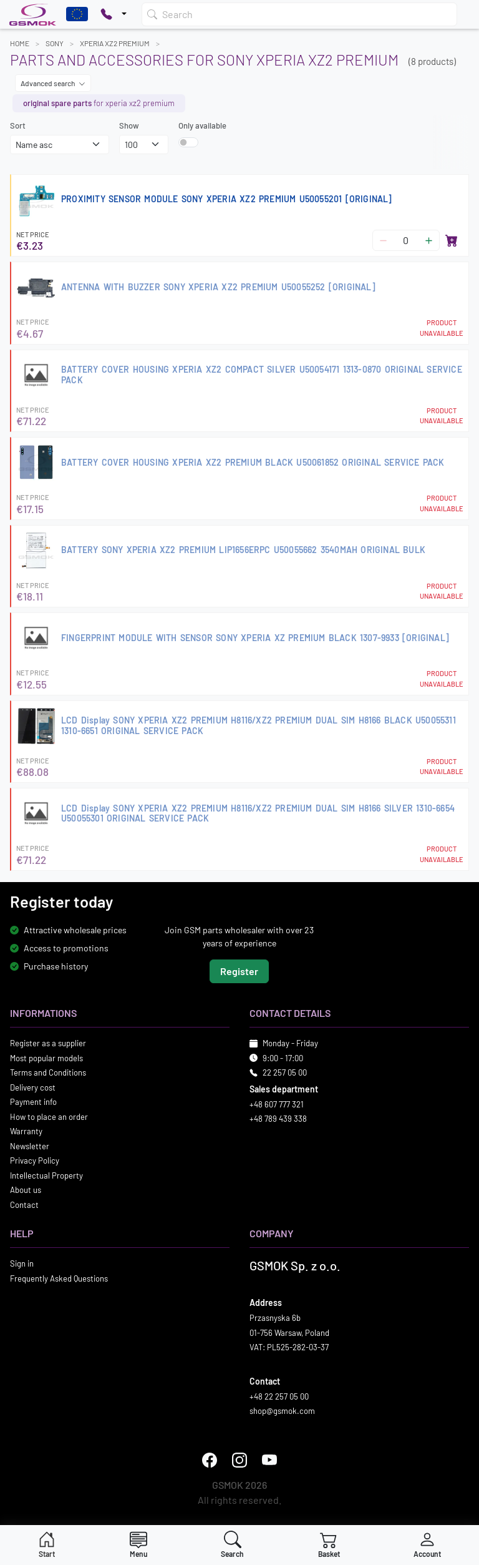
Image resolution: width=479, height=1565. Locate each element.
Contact (24, 1205)
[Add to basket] (451, 240)
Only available (202, 125)
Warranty (26, 1131)
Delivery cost (33, 1087)
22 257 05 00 (285, 1072)
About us (25, 1190)
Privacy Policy (34, 1160)
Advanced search (53, 83)
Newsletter (29, 1146)
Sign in (22, 1263)
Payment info (33, 1102)
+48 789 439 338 (278, 1119)
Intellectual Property (46, 1175)
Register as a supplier (48, 1043)
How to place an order (49, 1117)
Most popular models (46, 1058)
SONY (55, 43)
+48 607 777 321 (276, 1104)
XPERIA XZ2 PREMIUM (115, 43)
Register (239, 971)
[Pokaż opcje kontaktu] (113, 14)
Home (19, 43)
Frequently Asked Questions (59, 1278)
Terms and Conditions (48, 1072)
